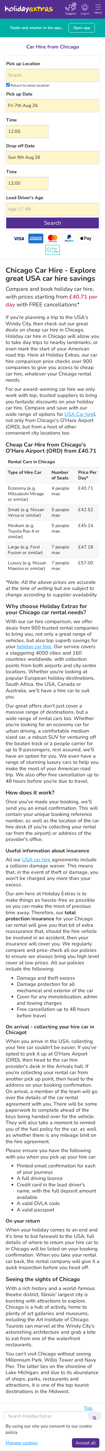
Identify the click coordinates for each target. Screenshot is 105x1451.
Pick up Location (23, 64)
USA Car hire (79, 414)
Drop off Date (20, 146)
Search (52, 223)
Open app (81, 27)
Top (91, 1408)
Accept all (86, 1443)
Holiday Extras (29, 7)
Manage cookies (22, 1443)
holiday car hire (34, 646)
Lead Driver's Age (24, 198)
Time (11, 120)
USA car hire (37, 859)
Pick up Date (19, 94)
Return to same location (27, 85)
